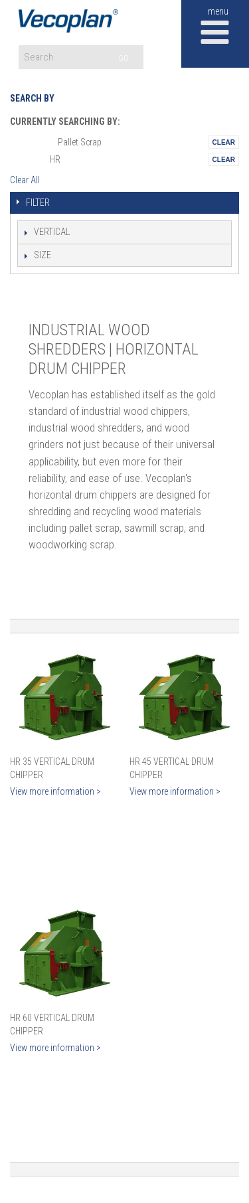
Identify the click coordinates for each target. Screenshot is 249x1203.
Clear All (25, 180)
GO (123, 58)
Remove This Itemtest (223, 142)
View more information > (55, 791)
